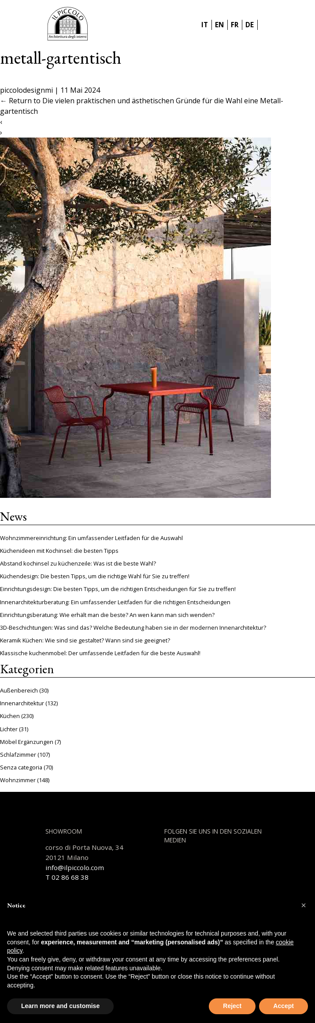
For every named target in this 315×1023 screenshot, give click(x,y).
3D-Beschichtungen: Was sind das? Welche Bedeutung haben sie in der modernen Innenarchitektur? (133, 627)
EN (219, 24)
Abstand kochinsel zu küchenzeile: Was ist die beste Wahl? (78, 563)
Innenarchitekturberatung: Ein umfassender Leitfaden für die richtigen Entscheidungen (115, 602)
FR (234, 24)
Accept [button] (283, 1005)
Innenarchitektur (22, 703)
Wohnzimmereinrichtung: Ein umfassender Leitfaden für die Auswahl (91, 538)
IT (204, 24)
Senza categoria (21, 767)
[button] (303, 905)
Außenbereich (19, 690)
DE (249, 24)
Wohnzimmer (18, 780)
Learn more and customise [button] (60, 1005)
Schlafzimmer (18, 754)
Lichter (9, 729)
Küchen (10, 716)
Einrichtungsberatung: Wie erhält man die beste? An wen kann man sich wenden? (107, 615)
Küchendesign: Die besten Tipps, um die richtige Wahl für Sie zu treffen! (94, 576)
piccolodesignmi (26, 90)
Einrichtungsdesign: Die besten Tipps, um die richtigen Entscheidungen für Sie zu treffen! (118, 589)
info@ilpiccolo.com (74, 867)
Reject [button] (232, 1005)
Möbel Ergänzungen (26, 742)
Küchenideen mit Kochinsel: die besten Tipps (59, 551)
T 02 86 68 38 (67, 877)
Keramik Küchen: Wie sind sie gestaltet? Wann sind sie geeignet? (85, 640)
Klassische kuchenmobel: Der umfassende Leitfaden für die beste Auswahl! (100, 653)
